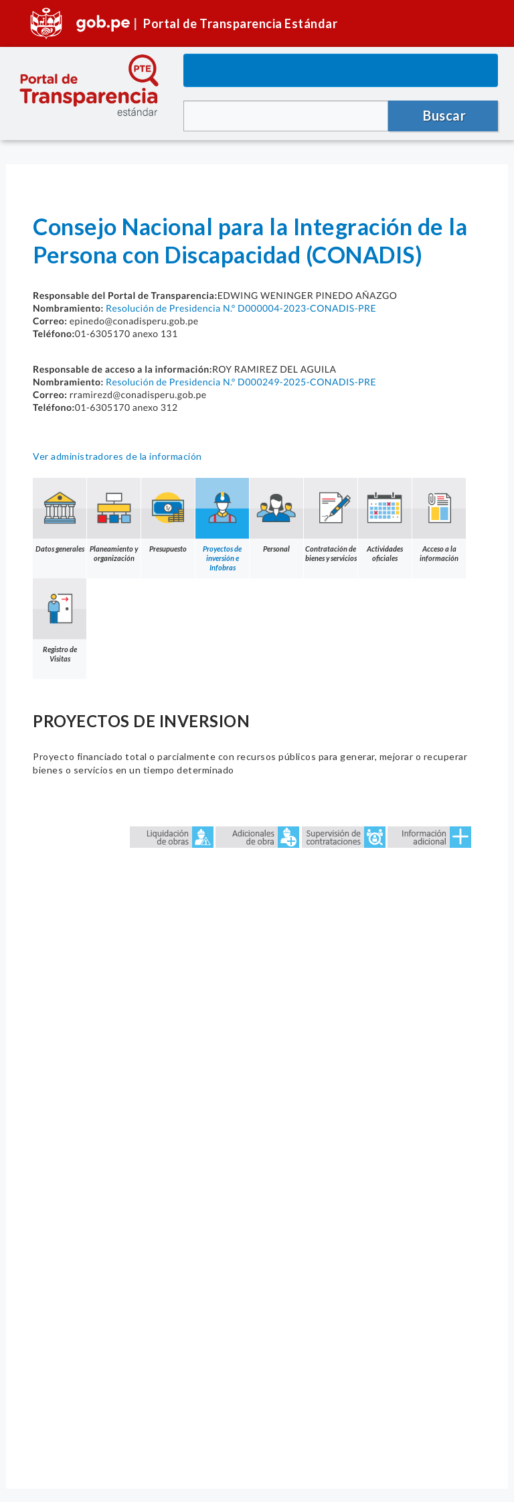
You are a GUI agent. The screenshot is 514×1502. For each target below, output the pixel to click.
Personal (276, 515)
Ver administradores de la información (117, 456)
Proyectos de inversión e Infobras (222, 525)
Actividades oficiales (385, 520)
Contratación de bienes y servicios (330, 520)
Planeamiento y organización (114, 520)
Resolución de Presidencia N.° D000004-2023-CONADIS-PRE (241, 308)
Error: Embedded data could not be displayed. (257, 1143)
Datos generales (59, 515)
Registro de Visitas (59, 620)
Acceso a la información (439, 520)
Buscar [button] (444, 115)
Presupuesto (168, 515)
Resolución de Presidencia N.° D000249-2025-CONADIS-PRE (241, 381)
